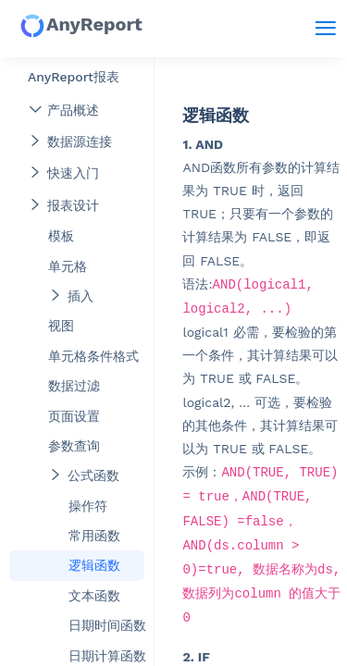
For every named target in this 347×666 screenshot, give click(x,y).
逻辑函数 (94, 565)
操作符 (87, 506)
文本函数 (94, 595)
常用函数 (94, 535)
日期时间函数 (106, 625)
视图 (61, 325)
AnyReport (81, 26)
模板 (61, 235)
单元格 (67, 266)
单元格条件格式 (93, 356)
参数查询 (74, 445)
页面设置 (74, 416)
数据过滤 (74, 385)
